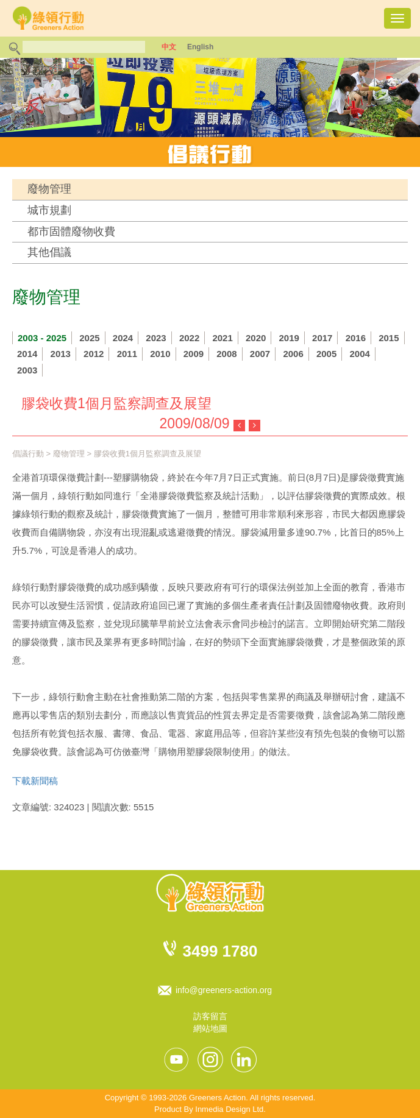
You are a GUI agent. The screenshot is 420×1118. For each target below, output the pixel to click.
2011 (127, 353)
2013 (61, 353)
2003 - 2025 (42, 338)
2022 (189, 338)
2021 (222, 338)
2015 (389, 338)
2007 (260, 353)
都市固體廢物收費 (71, 231)
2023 (156, 338)
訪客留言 (210, 1016)
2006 (293, 353)
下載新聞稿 (35, 781)
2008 (226, 353)
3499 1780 (220, 951)
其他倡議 (49, 252)
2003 (27, 370)
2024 (123, 338)
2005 (326, 353)
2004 (359, 353)
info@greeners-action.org (224, 990)
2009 (193, 353)
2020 (256, 338)
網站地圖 (210, 1028)
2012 (94, 353)
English (200, 47)
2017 (322, 338)
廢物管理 (49, 189)
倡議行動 (28, 453)
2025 (89, 338)
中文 (169, 47)
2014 (27, 353)
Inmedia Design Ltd (229, 1109)
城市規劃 (49, 210)
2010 (160, 353)
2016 (356, 338)
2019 (289, 338)
